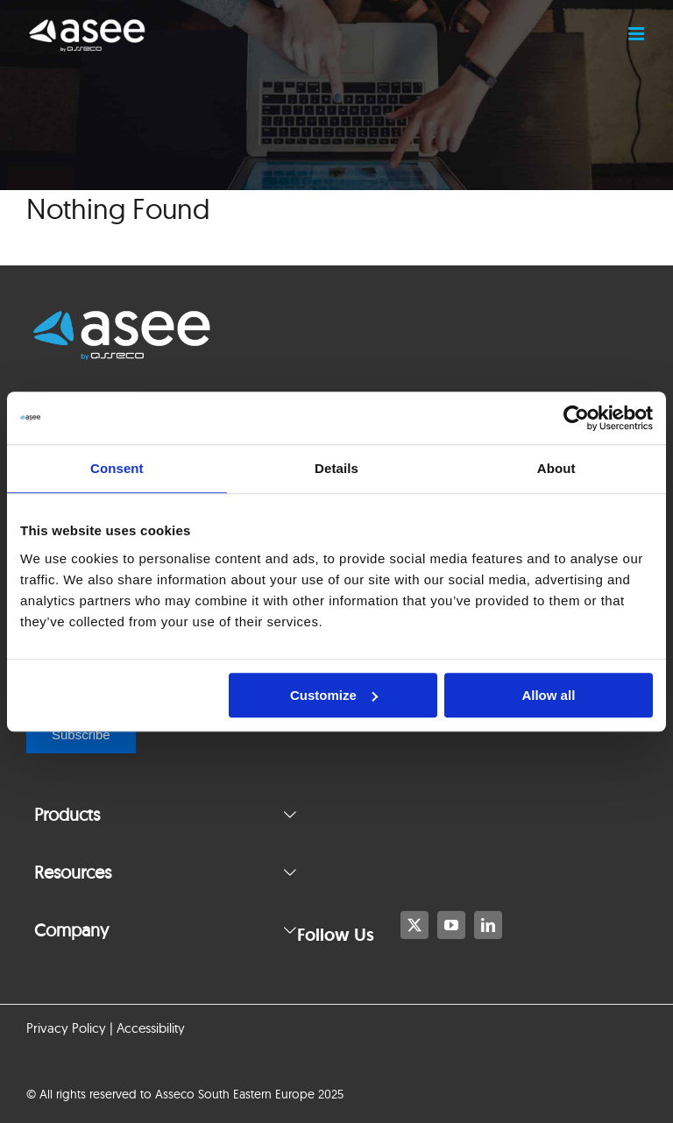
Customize (334, 695)
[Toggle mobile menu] (637, 34)
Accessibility (151, 1028)
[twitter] (414, 925)
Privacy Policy (66, 1028)
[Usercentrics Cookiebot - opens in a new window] (576, 418)
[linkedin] (488, 925)
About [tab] (556, 468)
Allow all (548, 695)
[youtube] (451, 925)
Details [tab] (336, 468)
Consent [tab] (117, 468)
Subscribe (81, 734)
